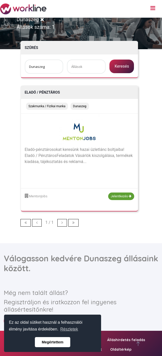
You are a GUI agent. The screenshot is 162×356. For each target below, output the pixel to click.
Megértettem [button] (52, 342)
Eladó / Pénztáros (42, 92)
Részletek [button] (69, 329)
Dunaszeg (30, 19)
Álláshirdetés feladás (126, 340)
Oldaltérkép (120, 349)
